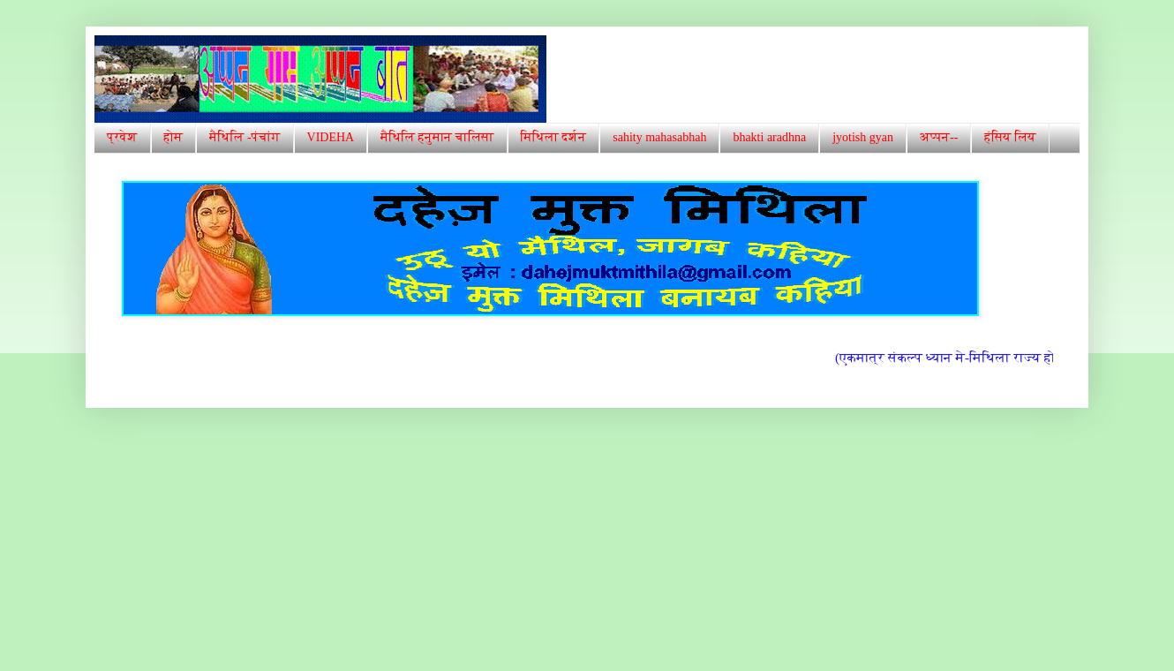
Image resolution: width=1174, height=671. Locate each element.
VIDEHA (331, 137)
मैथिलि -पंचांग (244, 137)
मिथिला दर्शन (554, 137)
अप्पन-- (939, 137)
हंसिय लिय (1009, 137)
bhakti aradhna (769, 137)
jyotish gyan (862, 137)
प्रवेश (122, 137)
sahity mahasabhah (659, 137)
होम (174, 137)
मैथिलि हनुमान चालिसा (436, 137)
